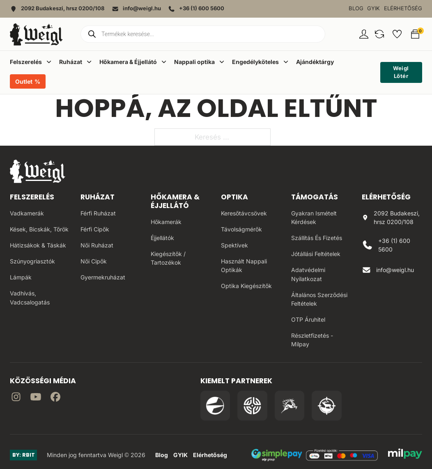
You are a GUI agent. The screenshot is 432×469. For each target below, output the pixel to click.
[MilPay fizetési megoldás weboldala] (405, 455)
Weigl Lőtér (401, 72)
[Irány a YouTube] (36, 398)
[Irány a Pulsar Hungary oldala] (215, 405)
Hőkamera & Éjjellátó (175, 201)
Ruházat (97, 197)
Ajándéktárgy (315, 61)
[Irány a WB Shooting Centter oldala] (252, 405)
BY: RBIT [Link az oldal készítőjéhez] (23, 454)
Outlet (23, 81)
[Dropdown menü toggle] (49, 61)
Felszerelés (32, 197)
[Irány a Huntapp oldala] (326, 405)
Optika (234, 197)
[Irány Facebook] (55, 398)
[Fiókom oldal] (363, 34)
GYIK (373, 8)
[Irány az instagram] (16, 398)
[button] (379, 34)
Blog (356, 8)
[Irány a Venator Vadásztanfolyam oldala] (289, 405)
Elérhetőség (403, 8)
